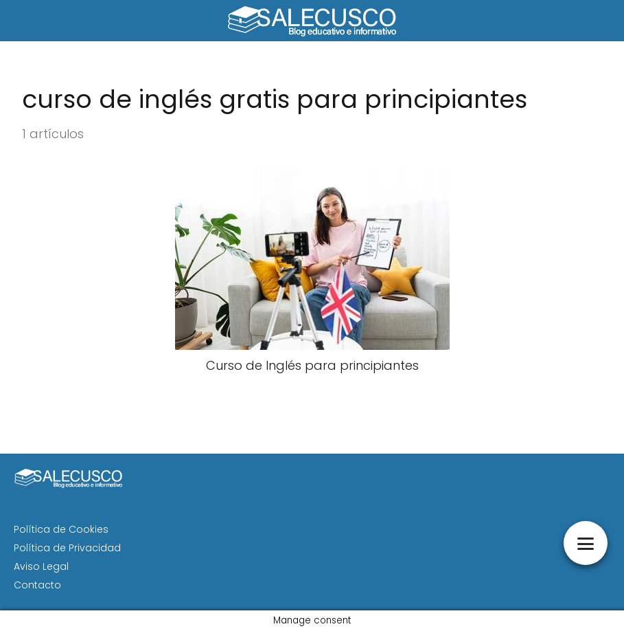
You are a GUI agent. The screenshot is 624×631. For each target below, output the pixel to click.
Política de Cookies (61, 529)
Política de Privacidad (67, 548)
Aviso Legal (41, 566)
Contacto (37, 585)
